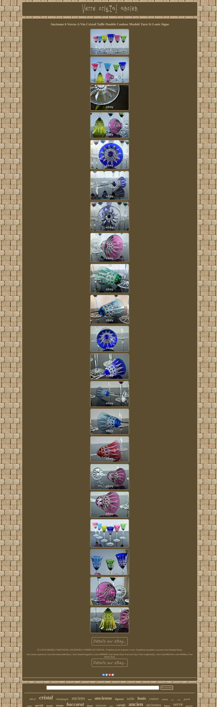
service (165, 699)
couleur (154, 699)
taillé (179, 700)
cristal (46, 698)
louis (141, 698)
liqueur (119, 699)
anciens (78, 698)
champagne (62, 699)
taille (130, 699)
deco (172, 700)
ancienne (103, 698)
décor (33, 699)
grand (187, 699)
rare (90, 699)
